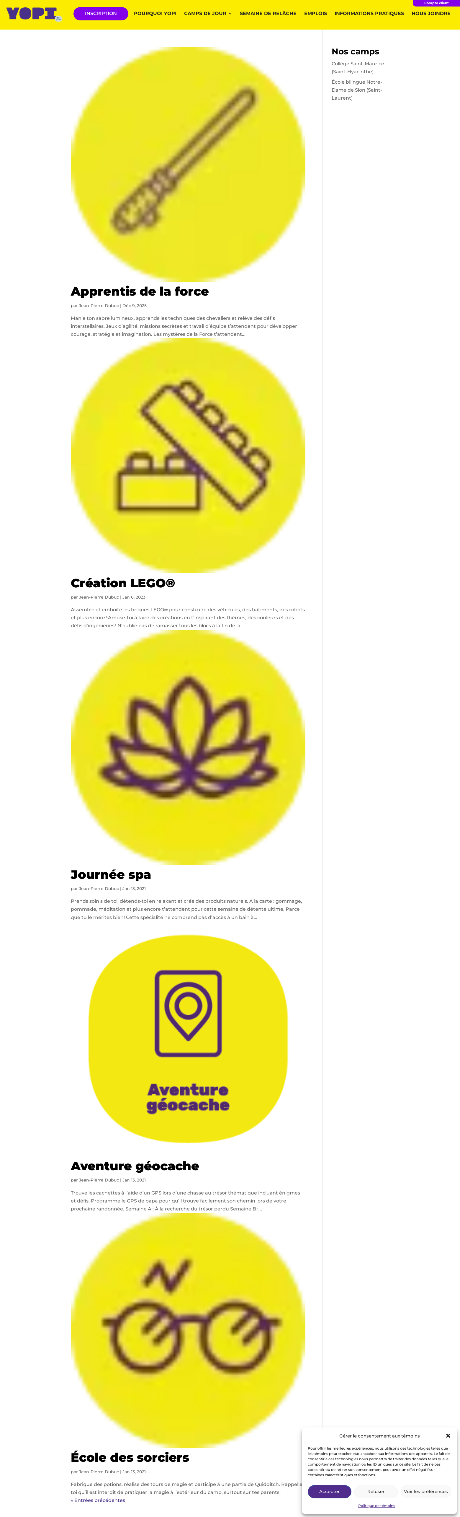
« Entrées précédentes (98, 1500)
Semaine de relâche (268, 14)
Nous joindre (431, 14)
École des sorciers (130, 1457)
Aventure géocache (135, 1165)
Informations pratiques (369, 14)
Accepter (329, 1491)
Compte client (436, 3)
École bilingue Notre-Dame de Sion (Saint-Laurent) (357, 90)
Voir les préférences (426, 1491)
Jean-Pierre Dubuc (99, 305)
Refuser (375, 1491)
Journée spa (111, 874)
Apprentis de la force (140, 291)
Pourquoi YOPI (155, 14)
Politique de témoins (376, 1505)
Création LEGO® (123, 583)
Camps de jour (205, 14)
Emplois (315, 14)
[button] (448, 1436)
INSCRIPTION (101, 13)
